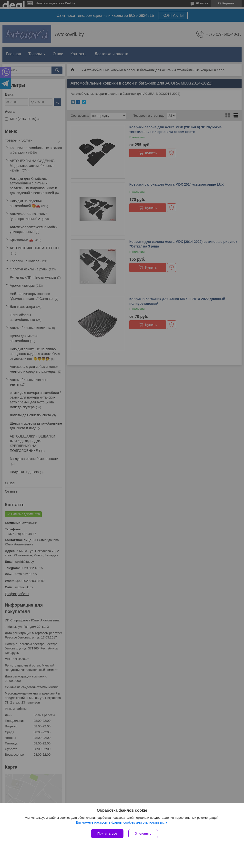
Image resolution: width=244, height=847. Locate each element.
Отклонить (143, 833)
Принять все (107, 833)
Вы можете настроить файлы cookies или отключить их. (120, 822)
